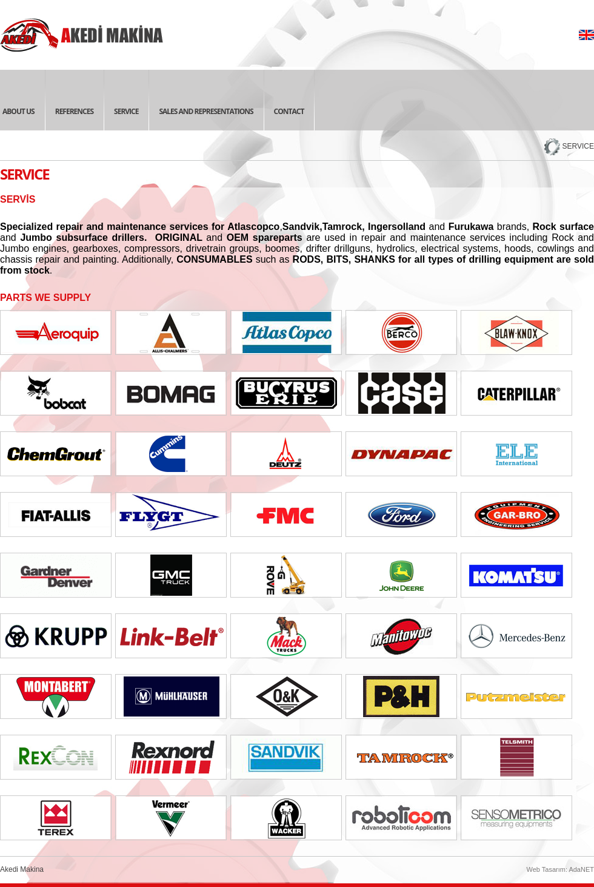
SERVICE (578, 146)
